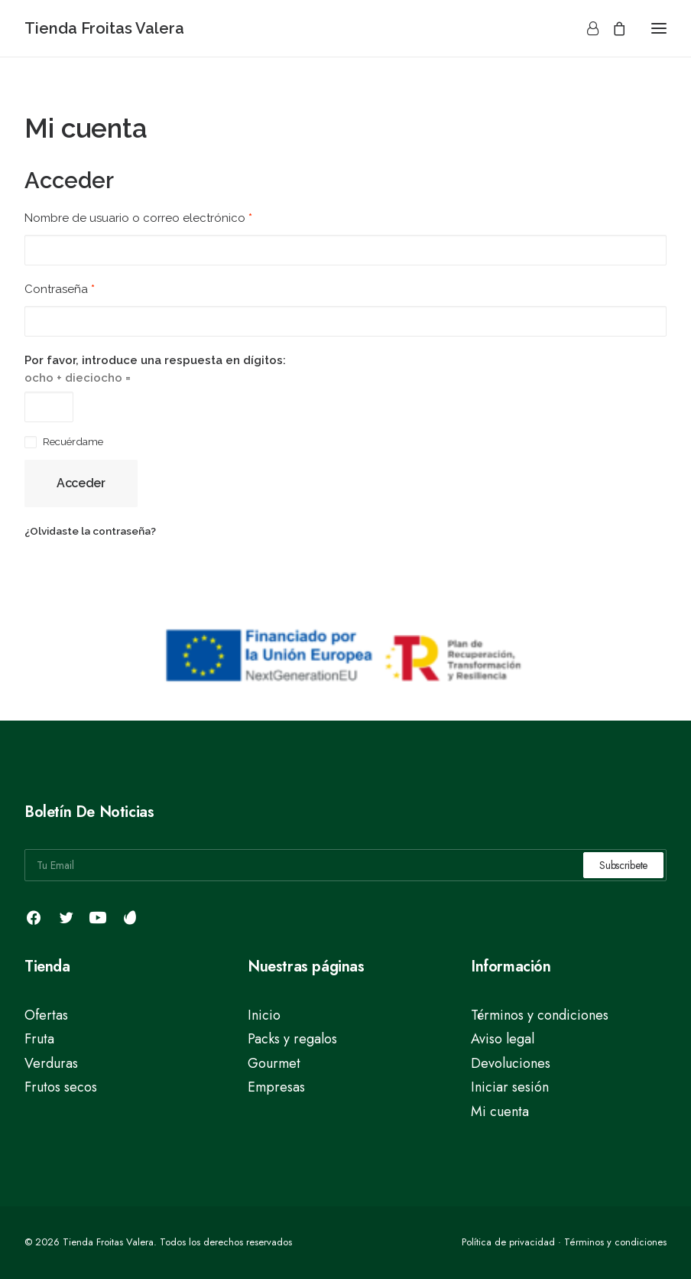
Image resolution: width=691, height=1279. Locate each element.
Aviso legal (502, 1039)
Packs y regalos (292, 1039)
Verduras (51, 1063)
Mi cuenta (500, 1111)
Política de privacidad (508, 1242)
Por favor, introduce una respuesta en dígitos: (155, 360)
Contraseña (59, 289)
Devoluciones (510, 1063)
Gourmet (274, 1063)
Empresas (276, 1087)
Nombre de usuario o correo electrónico (138, 218)
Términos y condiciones (539, 1015)
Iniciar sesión (510, 1087)
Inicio (264, 1015)
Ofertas (46, 1015)
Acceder (81, 483)
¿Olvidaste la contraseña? (90, 531)
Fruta (39, 1039)
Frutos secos (60, 1087)
